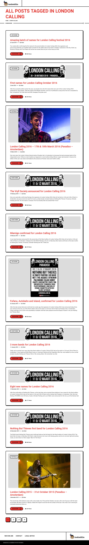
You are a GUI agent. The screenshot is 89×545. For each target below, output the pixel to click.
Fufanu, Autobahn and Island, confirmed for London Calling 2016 (43, 301)
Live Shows (14, 35)
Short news (14, 178)
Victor (22, 42)
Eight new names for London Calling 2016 (32, 386)
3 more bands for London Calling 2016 (30, 344)
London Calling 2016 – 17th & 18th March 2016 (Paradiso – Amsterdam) (41, 148)
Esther (23, 152)
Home (7, 20)
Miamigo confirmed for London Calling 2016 (33, 233)
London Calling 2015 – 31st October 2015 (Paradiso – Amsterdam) (38, 493)
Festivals (14, 111)
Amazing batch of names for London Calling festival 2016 (40, 40)
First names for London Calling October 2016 (33, 83)
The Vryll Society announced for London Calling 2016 (37, 191)
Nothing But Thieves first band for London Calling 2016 (39, 428)
